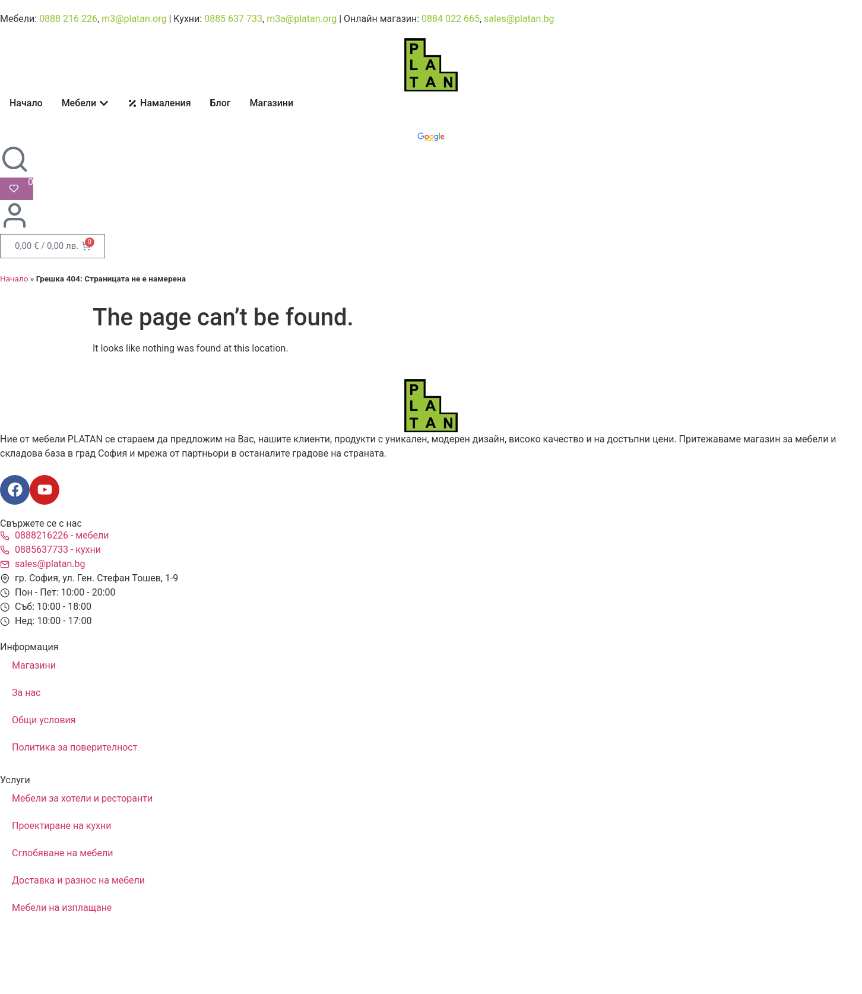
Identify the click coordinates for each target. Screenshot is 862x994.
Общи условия (44, 720)
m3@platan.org (134, 18)
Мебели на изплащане (62, 907)
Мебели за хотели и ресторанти (82, 798)
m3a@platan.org (302, 18)
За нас (26, 692)
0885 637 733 (233, 18)
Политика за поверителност (74, 747)
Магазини (34, 665)
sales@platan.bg (519, 18)
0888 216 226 (68, 18)
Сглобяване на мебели (62, 853)
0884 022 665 (451, 18)
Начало (14, 278)
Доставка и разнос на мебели (78, 880)
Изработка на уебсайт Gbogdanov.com (61, 969)
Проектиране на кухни (61, 825)
